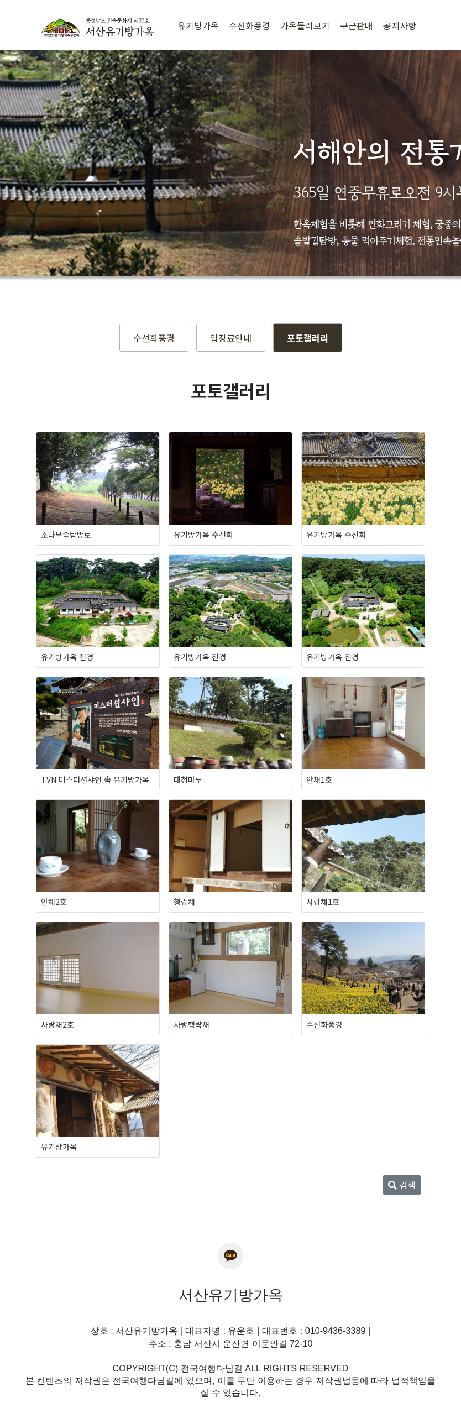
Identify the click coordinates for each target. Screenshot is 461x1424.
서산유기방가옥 (231, 1295)
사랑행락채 (191, 1024)
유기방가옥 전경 (67, 656)
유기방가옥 (59, 1146)
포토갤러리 (307, 337)
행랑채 (184, 901)
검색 (402, 1184)
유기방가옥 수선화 (203, 534)
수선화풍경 (154, 337)
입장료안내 (231, 337)
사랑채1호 (322, 901)
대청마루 (188, 779)
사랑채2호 (57, 1024)
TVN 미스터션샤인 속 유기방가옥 (95, 779)
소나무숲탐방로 (66, 534)
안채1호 (319, 779)
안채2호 (54, 901)
